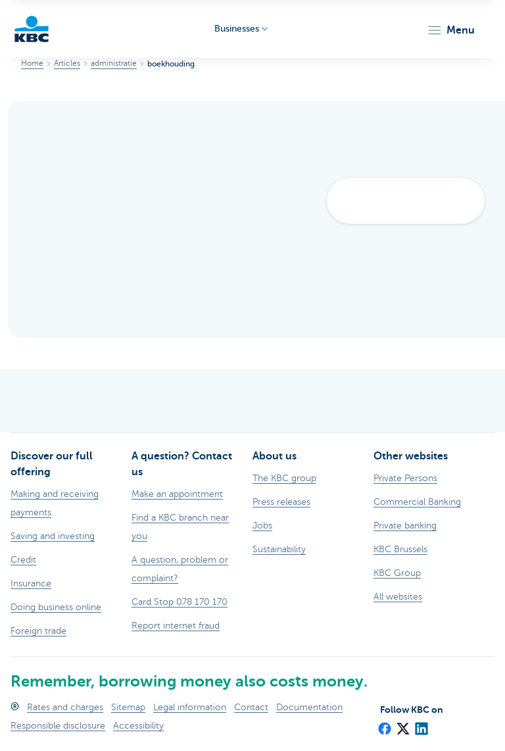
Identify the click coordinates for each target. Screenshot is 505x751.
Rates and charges (65, 707)
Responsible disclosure (58, 726)
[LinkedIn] (421, 724)
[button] (451, 30)
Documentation (309, 707)
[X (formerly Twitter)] (402, 724)
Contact (251, 707)
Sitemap (128, 707)
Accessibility (138, 726)
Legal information (189, 707)
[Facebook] (384, 724)
